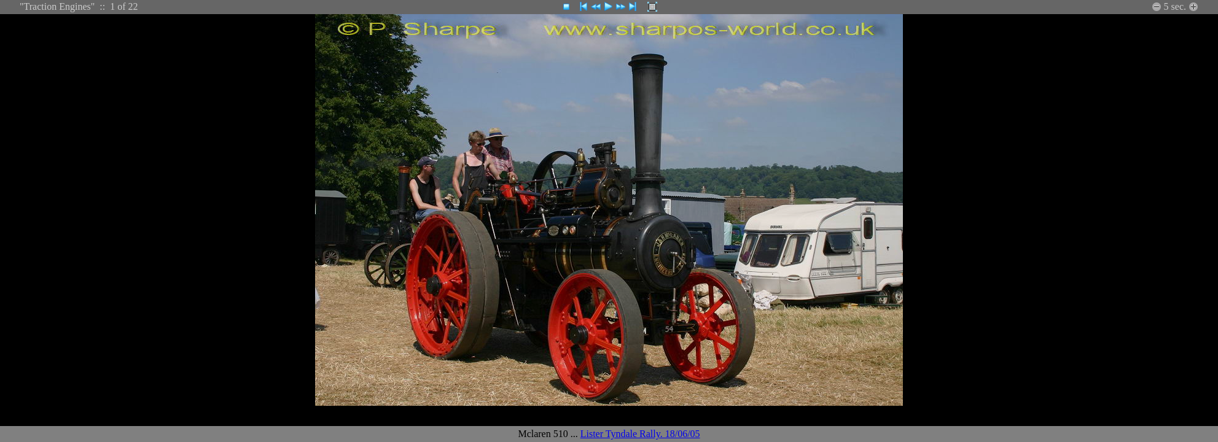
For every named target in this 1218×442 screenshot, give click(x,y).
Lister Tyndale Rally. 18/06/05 (640, 433)
